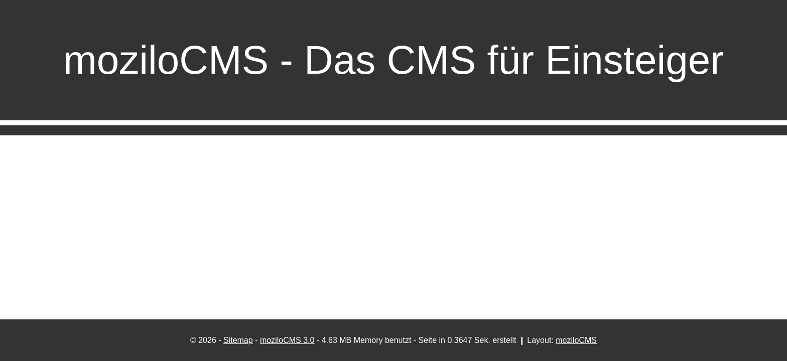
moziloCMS (576, 340)
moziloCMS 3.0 (287, 340)
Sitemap (238, 340)
